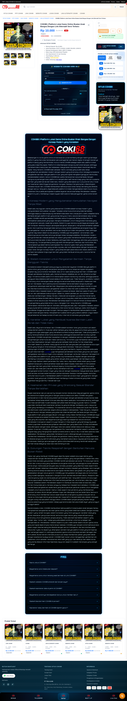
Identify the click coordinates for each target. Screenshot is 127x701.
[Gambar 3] (21, 56)
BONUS (13, 696)
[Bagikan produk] (89, 25)
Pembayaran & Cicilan (93, 681)
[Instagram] (8, 684)
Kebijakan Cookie (92, 675)
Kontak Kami (48, 672)
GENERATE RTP (65, 82)
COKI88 (82, 13)
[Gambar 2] (14, 56)
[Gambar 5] (7, 63)
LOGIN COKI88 (54, 13)
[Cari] (24, 7)
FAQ (46, 678)
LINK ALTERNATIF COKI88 (69, 13)
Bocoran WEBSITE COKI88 (119, 57)
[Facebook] (3, 684)
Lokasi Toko (48, 675)
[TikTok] (12, 684)
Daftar (118, 1)
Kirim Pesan (9, 676)
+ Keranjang (103, 31)
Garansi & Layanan (92, 683)
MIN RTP (54, 78)
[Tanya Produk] (119, 31)
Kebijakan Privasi (92, 672)
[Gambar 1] (7, 56)
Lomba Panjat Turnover (110, 57)
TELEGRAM (38, 696)
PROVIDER (54, 72)
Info (121, 46)
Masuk (123, 1)
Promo (113, 1)
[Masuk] (121, 7)
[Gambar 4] (28, 56)
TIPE (76, 72)
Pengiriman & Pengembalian (95, 678)
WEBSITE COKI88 (41, 13)
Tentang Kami (49, 670)
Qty (99, 22)
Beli (113, 31)
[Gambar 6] (14, 63)
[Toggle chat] (122, 696)
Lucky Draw (102, 57)
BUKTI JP (88, 696)
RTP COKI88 (19, 13)
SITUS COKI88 (105, 1)
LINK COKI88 (29, 13)
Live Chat (113, 696)
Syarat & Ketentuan (92, 670)
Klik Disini (59, 59)
